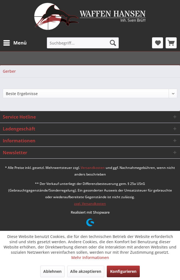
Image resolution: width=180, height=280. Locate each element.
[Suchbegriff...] (83, 42)
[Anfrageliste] (171, 42)
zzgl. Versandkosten (90, 203)
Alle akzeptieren (85, 271)
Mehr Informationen (90, 257)
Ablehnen (52, 271)
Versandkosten (93, 167)
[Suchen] (113, 42)
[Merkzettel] (157, 42)
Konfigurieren (123, 271)
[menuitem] (14, 42)
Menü (15, 42)
